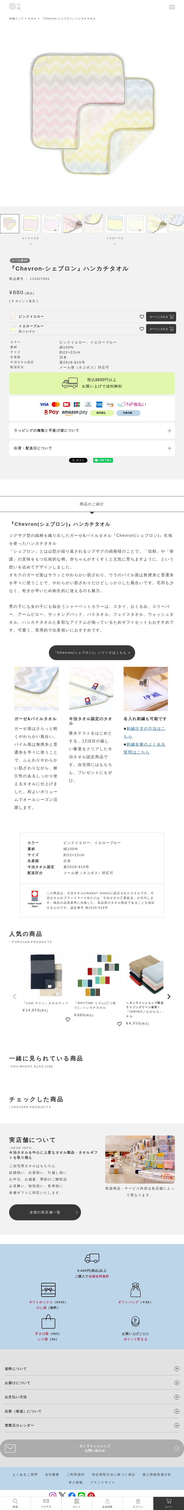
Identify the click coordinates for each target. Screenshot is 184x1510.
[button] (15, 998)
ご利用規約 (76, 1475)
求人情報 (76, 1484)
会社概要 (52, 1475)
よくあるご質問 (25, 1475)
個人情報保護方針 (157, 1475)
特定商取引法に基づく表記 (113, 1475)
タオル (32, 18)
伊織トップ (16, 18)
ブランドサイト (102, 1484)
